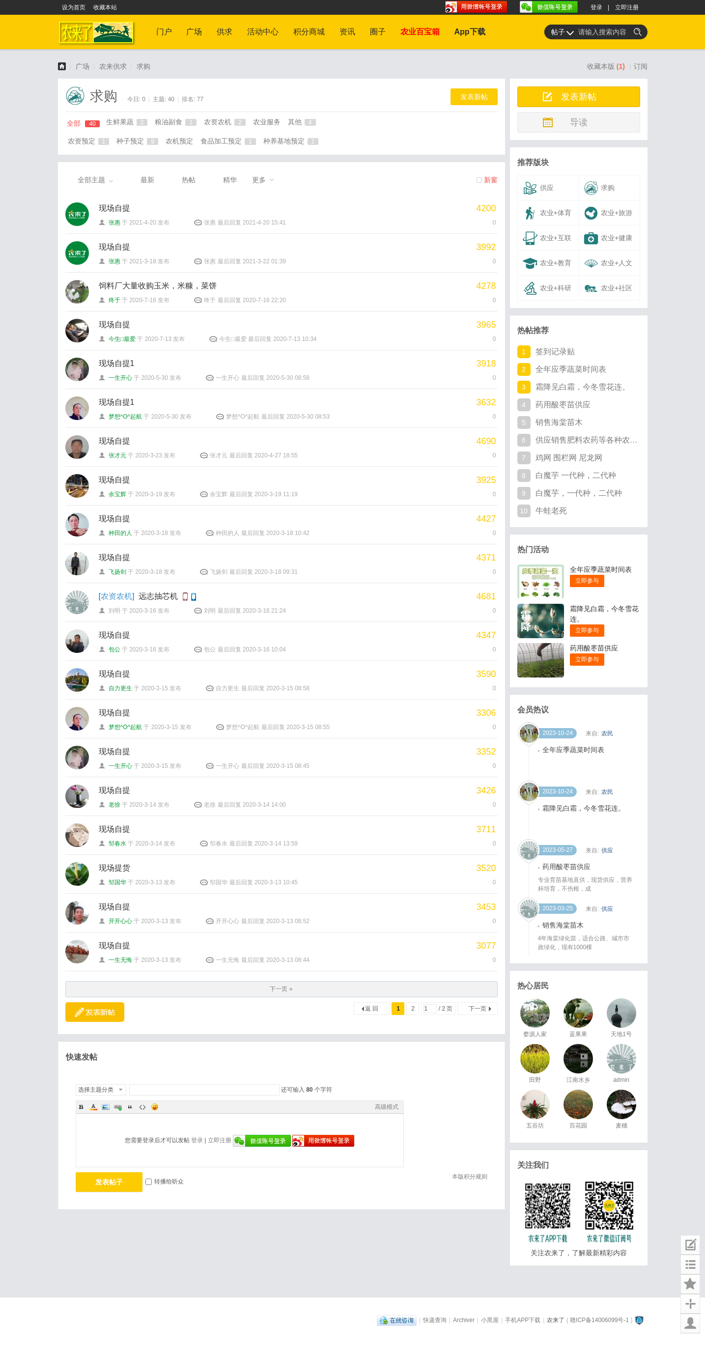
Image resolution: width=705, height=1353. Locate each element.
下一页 (477, 1008)
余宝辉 (117, 494)
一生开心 (120, 377)
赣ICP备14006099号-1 (599, 1320)
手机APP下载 (522, 1320)
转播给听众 (164, 1181)
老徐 (114, 804)
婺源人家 (535, 1034)
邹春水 (117, 843)
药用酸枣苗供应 (563, 404)
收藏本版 (606, 66)
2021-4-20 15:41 (264, 222)
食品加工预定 (228, 141)
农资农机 (225, 122)
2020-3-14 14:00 (264, 804)
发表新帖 (474, 97)
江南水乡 (578, 1079)
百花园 (578, 1125)
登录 (596, 7)
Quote (130, 1107)
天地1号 (621, 1034)
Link (118, 1107)
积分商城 (309, 32)
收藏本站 (105, 7)
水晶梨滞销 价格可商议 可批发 (589, 750)
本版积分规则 (469, 1176)
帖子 (558, 32)
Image (106, 1107)
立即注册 (627, 7)
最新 (147, 180)
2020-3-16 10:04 (264, 649)
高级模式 (386, 1106)
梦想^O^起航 (125, 416)
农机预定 (179, 141)
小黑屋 (490, 1320)
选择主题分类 (95, 1089)
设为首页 (73, 7)
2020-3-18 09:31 (276, 571)
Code (142, 1107)
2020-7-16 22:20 (264, 300)
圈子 (378, 32)
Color (93, 1107)
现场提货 (114, 868)
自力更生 (120, 688)
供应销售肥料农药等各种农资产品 (587, 440)
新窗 (491, 180)
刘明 (114, 610)
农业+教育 (547, 263)
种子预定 (137, 141)
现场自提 (114, 208)
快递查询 (435, 1320)
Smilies (155, 1107)
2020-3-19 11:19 (276, 494)
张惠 (114, 222)
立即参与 (587, 580)
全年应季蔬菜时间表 (571, 369)
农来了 (62, 66)
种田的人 (120, 533)
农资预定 (89, 141)
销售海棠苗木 (559, 422)
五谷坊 (535, 1125)
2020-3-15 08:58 (288, 688)
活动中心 (263, 32)
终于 (114, 300)
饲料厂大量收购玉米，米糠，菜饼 (158, 286)
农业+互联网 (545, 241)
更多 (259, 180)
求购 (143, 66)
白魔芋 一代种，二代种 (576, 475)
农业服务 (267, 122)
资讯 (347, 32)
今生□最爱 (122, 339)
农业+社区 (608, 288)
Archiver (464, 1320)
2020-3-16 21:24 (264, 610)
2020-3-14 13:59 (276, 843)
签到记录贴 (555, 351)
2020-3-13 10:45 (276, 882)
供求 (224, 32)
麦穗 (621, 1125)
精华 (230, 180)
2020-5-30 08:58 (288, 377)
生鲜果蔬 (127, 122)
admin (621, 1079)
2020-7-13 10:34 (294, 339)
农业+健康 (608, 238)
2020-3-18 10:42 (288, 533)
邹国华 (117, 882)
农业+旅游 (608, 213)
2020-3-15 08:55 (308, 727)
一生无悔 (120, 960)
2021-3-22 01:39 (264, 261)
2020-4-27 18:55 (276, 455)
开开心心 (120, 921)
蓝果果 (578, 1034)
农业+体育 (547, 213)
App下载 (469, 32)
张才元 (117, 455)
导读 (579, 122)
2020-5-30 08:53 (308, 416)
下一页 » (281, 989)
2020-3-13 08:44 (288, 960)
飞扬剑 (117, 571)
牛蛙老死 (551, 511)
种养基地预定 (291, 141)
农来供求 (113, 66)
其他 (302, 122)
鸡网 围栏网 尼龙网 (569, 457)
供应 (538, 188)
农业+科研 (547, 288)
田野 (535, 1079)
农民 (607, 792)
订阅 (641, 66)
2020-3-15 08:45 (288, 765)
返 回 (371, 1008)
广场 (194, 32)
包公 (114, 649)
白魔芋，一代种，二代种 (579, 493)
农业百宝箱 (420, 32)
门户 (164, 32)
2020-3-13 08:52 (288, 921)
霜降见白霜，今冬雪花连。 (583, 387)
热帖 (189, 180)
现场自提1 (117, 363)
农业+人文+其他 (606, 266)
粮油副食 (176, 122)
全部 (83, 123)
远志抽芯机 (158, 596)
